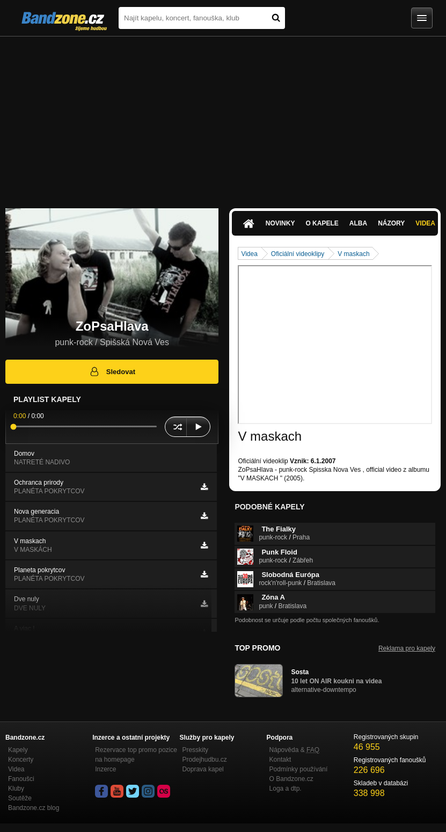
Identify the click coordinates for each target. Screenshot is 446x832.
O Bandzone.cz (291, 779)
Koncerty (20, 759)
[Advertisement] (223, 117)
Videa (249, 254)
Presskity (195, 750)
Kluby (16, 788)
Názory (391, 223)
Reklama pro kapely (406, 648)
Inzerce (105, 769)
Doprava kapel (202, 769)
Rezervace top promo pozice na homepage (136, 754)
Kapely (18, 750)
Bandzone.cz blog (33, 808)
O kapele (321, 223)
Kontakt (280, 759)
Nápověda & (294, 750)
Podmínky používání (298, 769)
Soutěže (20, 798)
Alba (358, 223)
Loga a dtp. (285, 788)
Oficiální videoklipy (297, 254)
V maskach (353, 254)
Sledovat (112, 371)
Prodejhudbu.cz (204, 759)
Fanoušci (21, 779)
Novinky (280, 223)
